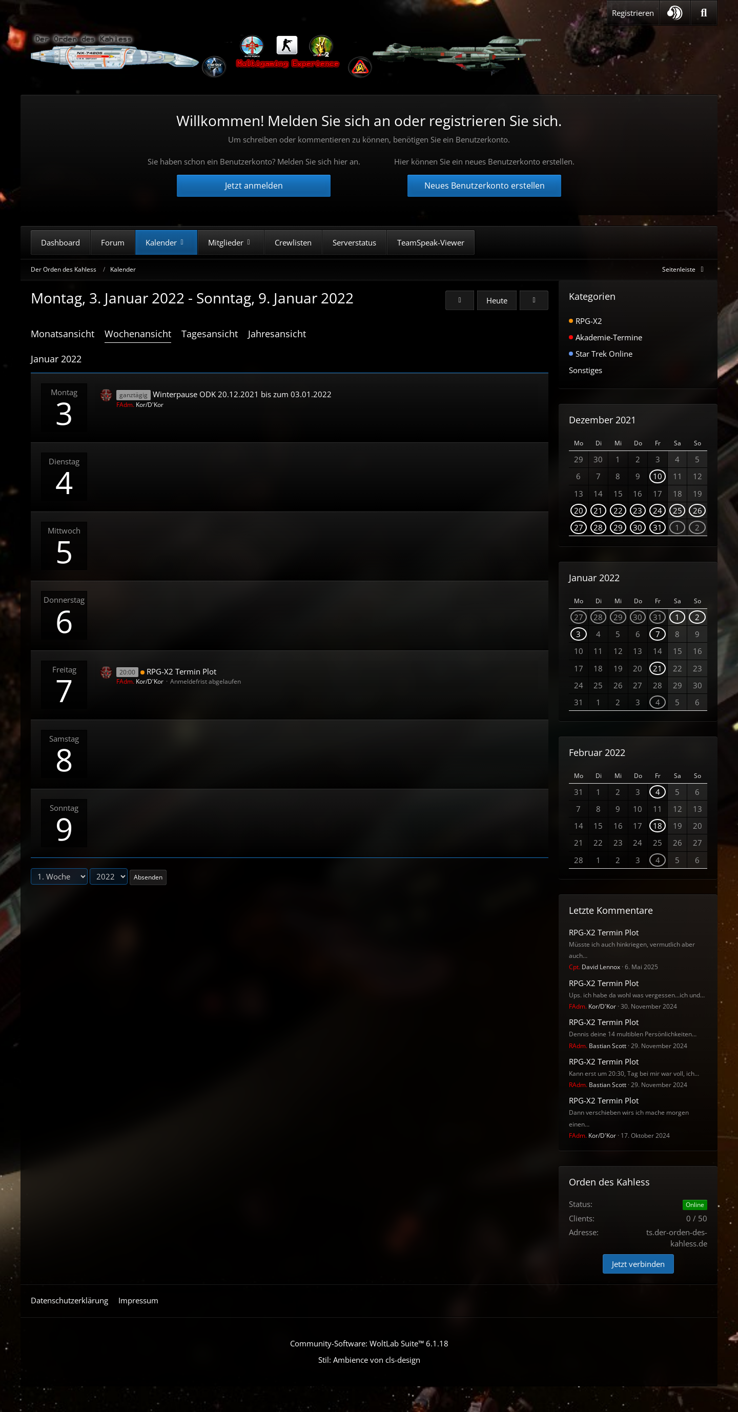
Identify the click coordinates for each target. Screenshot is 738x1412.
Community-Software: (369, 1343)
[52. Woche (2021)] (459, 300)
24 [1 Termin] (657, 510)
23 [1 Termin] (637, 510)
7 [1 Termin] (657, 634)
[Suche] (704, 13)
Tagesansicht (209, 334)
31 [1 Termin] (657, 527)
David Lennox (594, 967)
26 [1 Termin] (697, 510)
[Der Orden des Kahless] (287, 56)
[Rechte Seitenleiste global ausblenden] (684, 269)
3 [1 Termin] (578, 634)
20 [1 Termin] (578, 510)
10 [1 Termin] (657, 476)
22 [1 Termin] (618, 510)
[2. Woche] (534, 300)
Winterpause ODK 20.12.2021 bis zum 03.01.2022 (242, 394)
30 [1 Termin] (637, 527)
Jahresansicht (277, 334)
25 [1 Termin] (677, 510)
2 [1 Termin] (697, 527)
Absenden (148, 877)
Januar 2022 (594, 577)
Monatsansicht (62, 334)
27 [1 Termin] (578, 527)
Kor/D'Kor (139, 404)
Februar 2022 (597, 752)
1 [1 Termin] (677, 527)
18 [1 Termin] (657, 826)
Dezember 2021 (602, 420)
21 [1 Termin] (598, 510)
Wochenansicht (138, 334)
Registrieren (633, 13)
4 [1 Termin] (657, 702)
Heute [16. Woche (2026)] (496, 300)
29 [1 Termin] (618, 527)
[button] (675, 13)
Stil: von (369, 1360)
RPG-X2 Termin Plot (181, 671)
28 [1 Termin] (598, 527)
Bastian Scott (597, 1045)
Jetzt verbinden (638, 1264)
